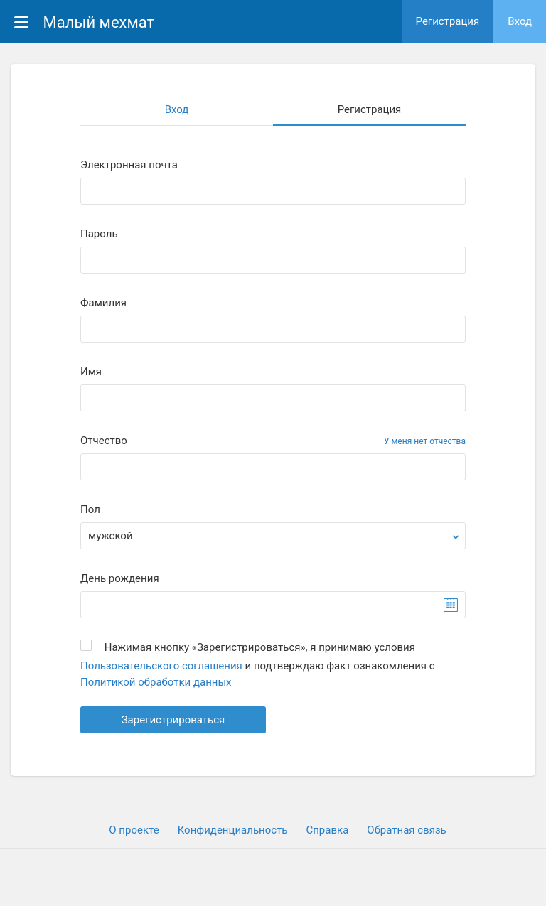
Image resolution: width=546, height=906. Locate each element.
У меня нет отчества (425, 441)
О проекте (134, 830)
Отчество (103, 441)
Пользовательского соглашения (161, 665)
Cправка (327, 830)
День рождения (119, 578)
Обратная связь (406, 830)
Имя (91, 372)
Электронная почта (129, 165)
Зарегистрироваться (173, 719)
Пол (90, 510)
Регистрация (448, 21)
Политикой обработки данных (156, 682)
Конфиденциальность (233, 830)
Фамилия (103, 303)
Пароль (99, 234)
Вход (520, 21)
